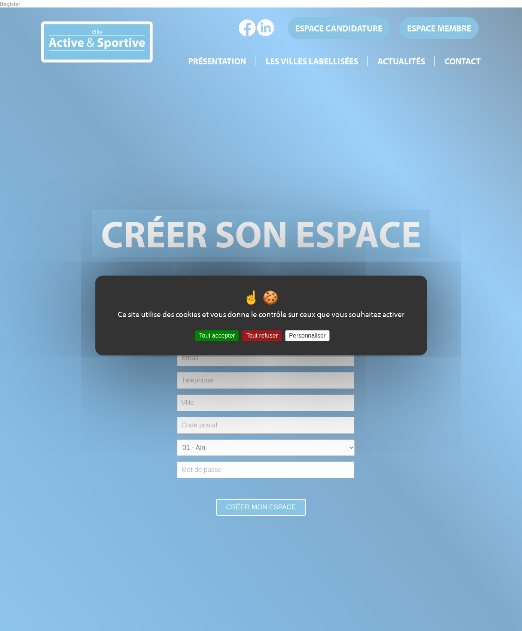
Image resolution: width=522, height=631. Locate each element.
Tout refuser (262, 335)
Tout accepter (217, 335)
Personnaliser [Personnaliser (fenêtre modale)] (307, 335)
